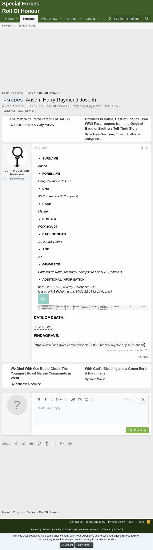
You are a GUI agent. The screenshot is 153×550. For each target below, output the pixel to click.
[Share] (141, 148)
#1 (147, 148)
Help (131, 521)
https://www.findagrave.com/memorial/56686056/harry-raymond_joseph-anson (89, 345)
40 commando (61, 106)
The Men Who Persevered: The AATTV (40, 119)
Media (90, 18)
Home (9, 18)
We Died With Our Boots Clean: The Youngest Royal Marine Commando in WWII (41, 373)
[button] (17, 18)
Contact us (75, 521)
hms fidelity (111, 106)
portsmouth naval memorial (19, 110)
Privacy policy (116, 521)
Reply (144, 356)
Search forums (27, 25)
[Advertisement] (77, 60)
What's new (49, 18)
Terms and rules (95, 521)
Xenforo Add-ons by (108, 529)
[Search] (147, 18)
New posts (8, 25)
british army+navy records (87, 106)
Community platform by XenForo (60, 529)
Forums (29, 18)
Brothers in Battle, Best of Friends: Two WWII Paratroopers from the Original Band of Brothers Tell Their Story (116, 123)
